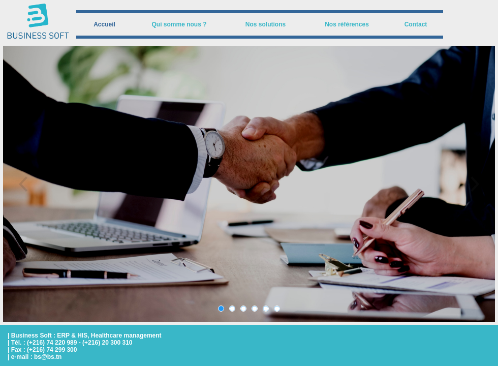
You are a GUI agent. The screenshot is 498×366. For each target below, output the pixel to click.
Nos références (347, 24)
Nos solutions (265, 24)
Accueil (104, 24)
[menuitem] (104, 24)
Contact (415, 24)
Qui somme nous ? (178, 24)
